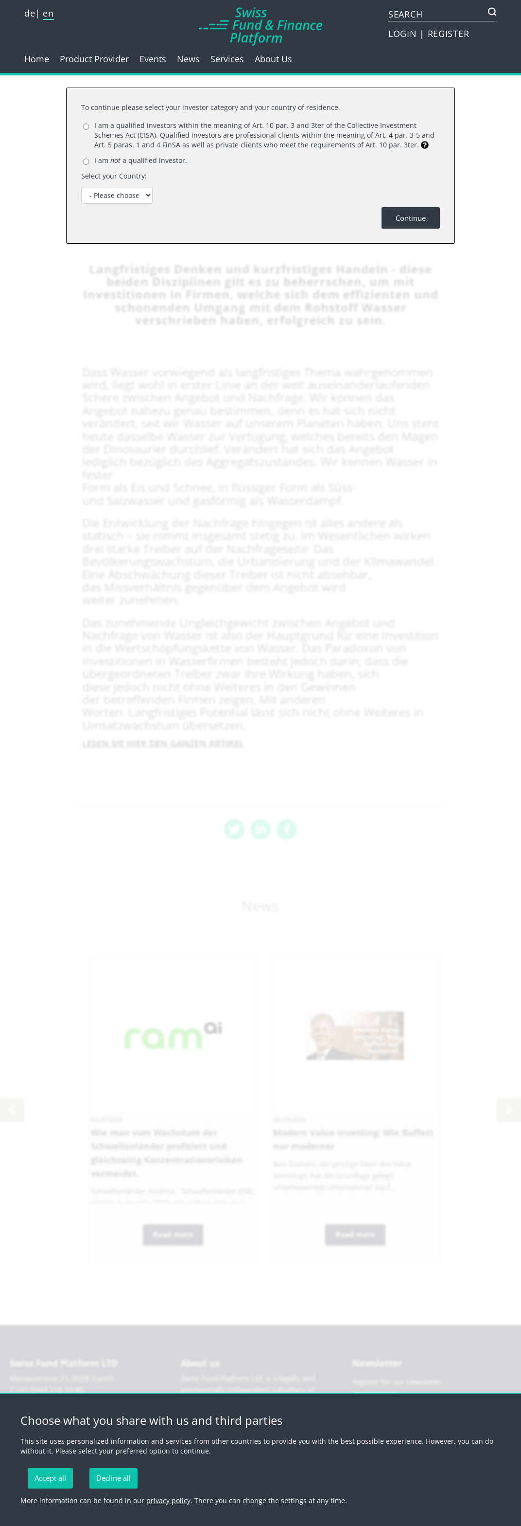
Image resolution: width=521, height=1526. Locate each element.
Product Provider (94, 59)
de (29, 13)
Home (36, 59)
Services (227, 59)
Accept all (50, 1478)
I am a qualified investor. (140, 160)
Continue (411, 218)
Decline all (113, 1478)
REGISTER (448, 33)
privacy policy (168, 1500)
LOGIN (403, 33)
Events (152, 59)
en (48, 13)
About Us (273, 59)
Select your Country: (114, 175)
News (188, 59)
